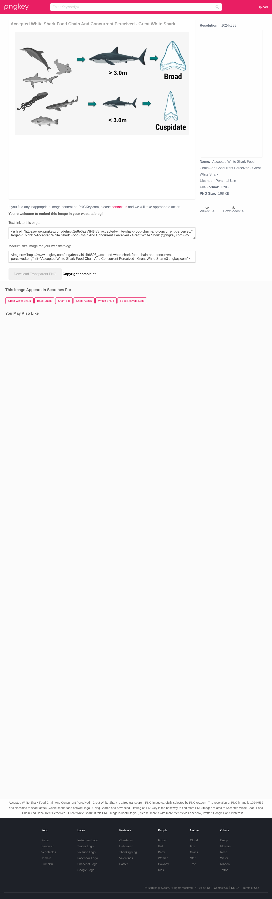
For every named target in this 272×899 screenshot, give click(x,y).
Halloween (126, 846)
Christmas (126, 840)
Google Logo (85, 870)
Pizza (45, 840)
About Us (204, 887)
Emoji (224, 840)
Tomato (46, 858)
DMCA (235, 887)
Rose (223, 852)
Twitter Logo (85, 846)
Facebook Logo (87, 858)
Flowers (225, 846)
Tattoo (224, 870)
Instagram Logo (87, 840)
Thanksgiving (128, 852)
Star (193, 858)
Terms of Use (251, 887)
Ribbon (225, 864)
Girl (160, 846)
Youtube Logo (86, 852)
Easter (123, 864)
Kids (161, 870)
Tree (193, 864)
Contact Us (221, 887)
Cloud (194, 840)
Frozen (162, 840)
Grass (194, 852)
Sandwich (47, 846)
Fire (192, 846)
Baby (161, 852)
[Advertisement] (103, 167)
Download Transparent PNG (35, 274)
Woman (163, 858)
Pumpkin (47, 864)
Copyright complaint (79, 274)
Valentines (126, 858)
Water (224, 858)
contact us (119, 207)
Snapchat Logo (87, 864)
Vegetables (48, 852)
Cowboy (163, 864)
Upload (263, 7)
